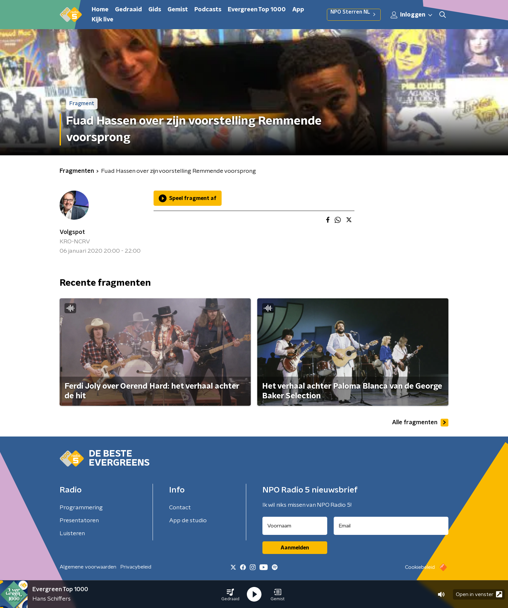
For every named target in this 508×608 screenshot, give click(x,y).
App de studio (188, 521)
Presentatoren (79, 521)
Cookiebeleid (420, 567)
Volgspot (72, 232)
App (298, 10)
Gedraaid (128, 10)
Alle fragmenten (420, 422)
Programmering (81, 508)
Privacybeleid (135, 566)
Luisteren (72, 533)
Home (100, 10)
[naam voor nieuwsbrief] (294, 526)
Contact (180, 508)
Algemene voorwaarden (88, 566)
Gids (154, 10)
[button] (230, 594)
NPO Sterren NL (353, 14)
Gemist (177, 10)
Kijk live (102, 20)
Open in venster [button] (479, 594)
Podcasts (207, 10)
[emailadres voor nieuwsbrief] (391, 526)
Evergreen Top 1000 (257, 10)
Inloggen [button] (411, 14)
